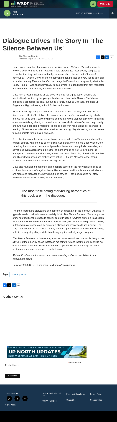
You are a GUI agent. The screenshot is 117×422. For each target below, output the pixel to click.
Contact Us (70, 400)
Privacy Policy (96, 394)
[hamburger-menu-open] (6, 4)
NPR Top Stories (20, 274)
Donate (106, 4)
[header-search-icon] (93, 4)
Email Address (12, 365)
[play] (7, 13)
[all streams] (113, 13)
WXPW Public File (49, 401)
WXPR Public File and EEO (51, 394)
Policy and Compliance (75, 394)
